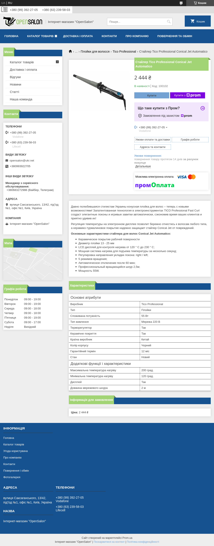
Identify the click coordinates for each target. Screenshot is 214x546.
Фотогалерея (11, 477)
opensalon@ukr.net (22, 160)
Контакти (109, 36)
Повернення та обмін (174, 36)
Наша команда (21, 99)
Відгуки (15, 77)
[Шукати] (169, 22)
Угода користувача (15, 451)
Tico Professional (124, 51)
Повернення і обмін (16, 470)
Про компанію (137, 36)
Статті (14, 92)
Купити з (187, 95)
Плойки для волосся (95, 51)
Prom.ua (127, 537)
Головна (11, 36)
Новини (15, 84)
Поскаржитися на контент (109, 541)
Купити (151, 95)
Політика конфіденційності (143, 541)
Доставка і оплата (78, 36)
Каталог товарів (40, 36)
